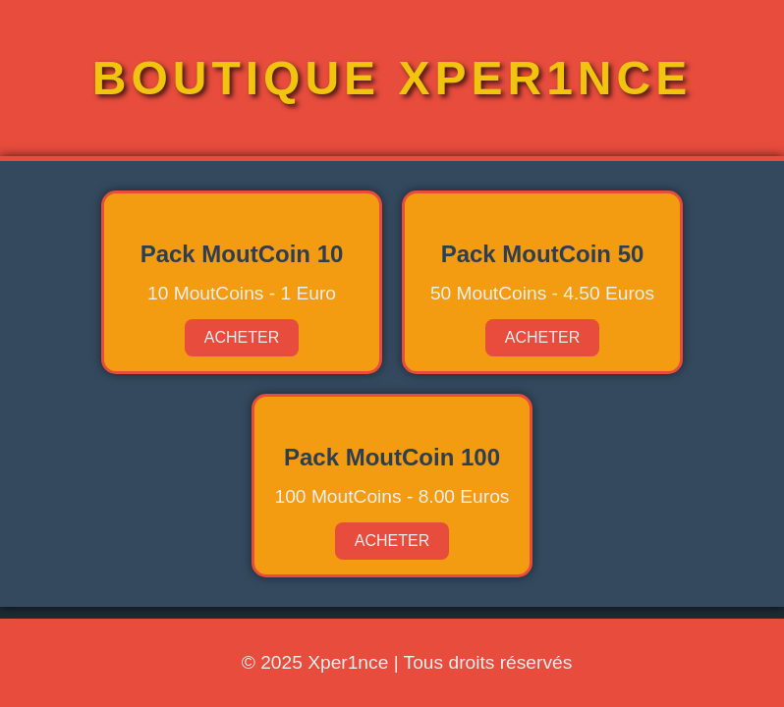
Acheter (241, 337)
